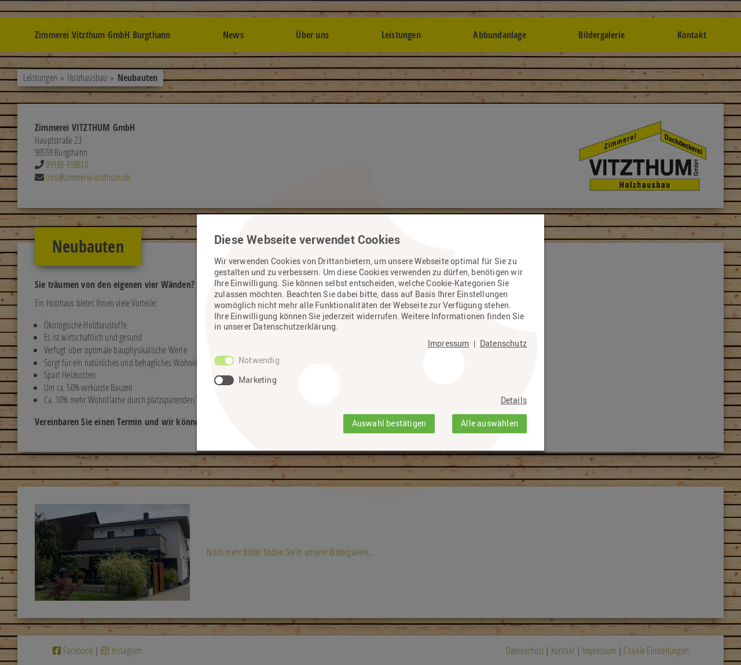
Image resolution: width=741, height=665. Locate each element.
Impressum (448, 343)
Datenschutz (503, 343)
